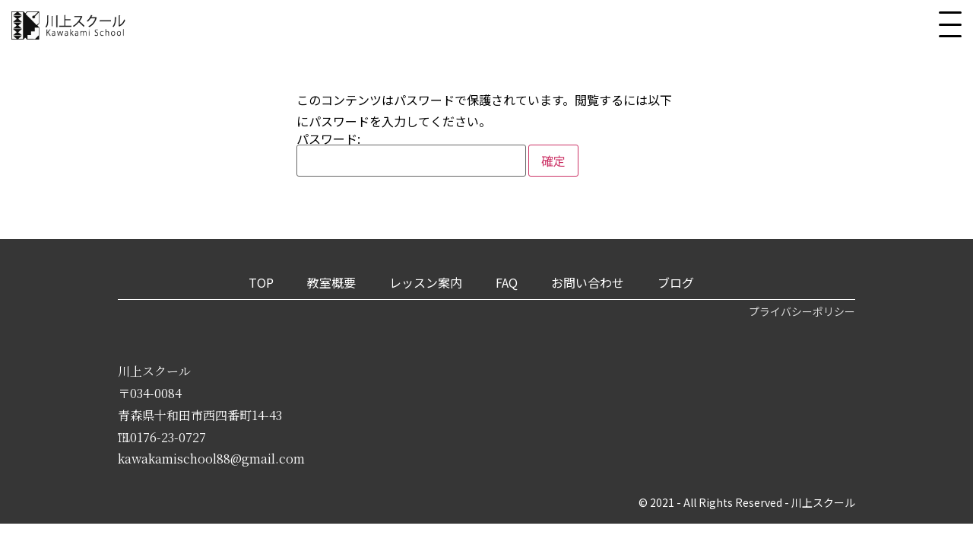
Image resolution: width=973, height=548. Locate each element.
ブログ (676, 282)
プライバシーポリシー (802, 311)
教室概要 (331, 282)
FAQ (507, 282)
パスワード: (411, 154)
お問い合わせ (587, 282)
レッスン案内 (425, 282)
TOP (261, 282)
